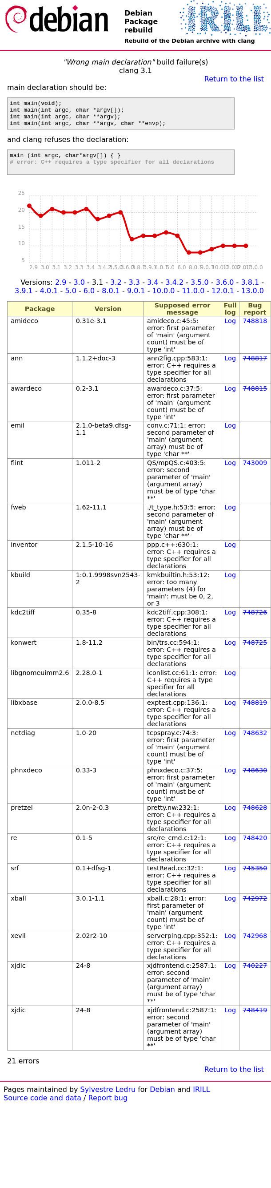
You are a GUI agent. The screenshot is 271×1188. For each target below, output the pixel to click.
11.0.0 (193, 300)
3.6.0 (225, 291)
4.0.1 (49, 300)
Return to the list (234, 79)
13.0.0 (252, 300)
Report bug (108, 1107)
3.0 (78, 291)
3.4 (152, 291)
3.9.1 (24, 300)
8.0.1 (111, 300)
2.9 (60, 291)
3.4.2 (174, 291)
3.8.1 (250, 291)
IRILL (201, 1099)
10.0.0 (163, 300)
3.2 (115, 291)
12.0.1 (222, 300)
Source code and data (42, 1107)
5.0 (70, 300)
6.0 (89, 300)
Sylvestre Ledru (108, 1099)
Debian (162, 1099)
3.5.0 (200, 291)
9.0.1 (136, 300)
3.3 (134, 291)
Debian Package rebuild (141, 21)
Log (230, 330)
